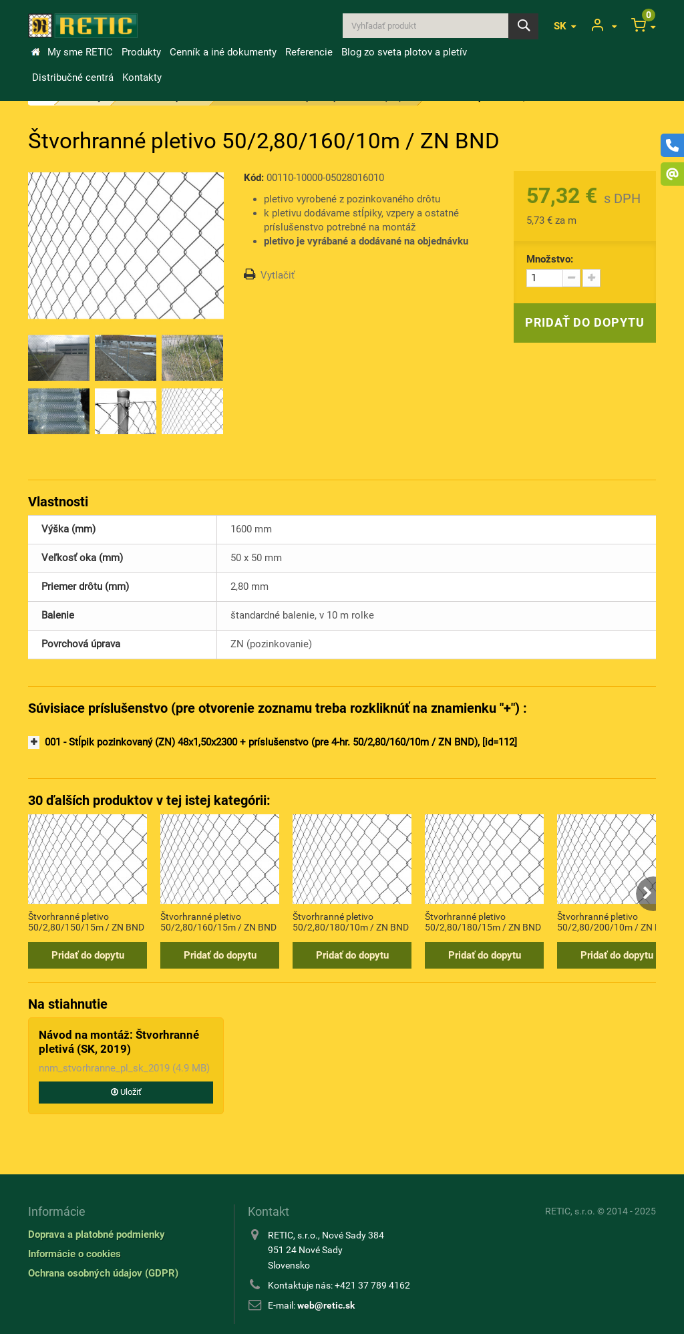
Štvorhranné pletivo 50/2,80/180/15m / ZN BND (483, 922)
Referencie (309, 52)
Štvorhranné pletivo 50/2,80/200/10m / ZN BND (615, 922)
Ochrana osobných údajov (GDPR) (103, 1273)
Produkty (141, 52)
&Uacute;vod (35, 52)
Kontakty (142, 77)
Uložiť (126, 1092)
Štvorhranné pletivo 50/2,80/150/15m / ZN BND (86, 922)
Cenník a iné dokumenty (223, 52)
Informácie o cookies (74, 1254)
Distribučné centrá (73, 77)
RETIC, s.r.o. (570, 1211)
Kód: (254, 178)
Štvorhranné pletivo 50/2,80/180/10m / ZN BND (351, 922)
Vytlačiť (278, 275)
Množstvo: (549, 259)
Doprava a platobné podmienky (96, 1234)
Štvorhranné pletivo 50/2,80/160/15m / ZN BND (218, 922)
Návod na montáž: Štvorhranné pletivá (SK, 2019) (119, 1041)
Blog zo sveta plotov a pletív (404, 52)
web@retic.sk (326, 1305)
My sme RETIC (80, 52)
